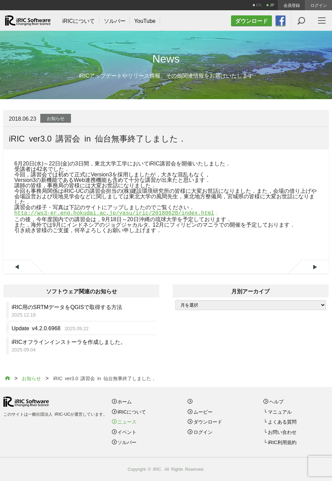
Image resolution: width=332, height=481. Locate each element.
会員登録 (292, 5)
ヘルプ (276, 401)
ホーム (124, 401)
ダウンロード (207, 421)
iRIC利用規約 (282, 442)
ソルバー (126, 442)
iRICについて (131, 411)
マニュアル (280, 411)
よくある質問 (282, 421)
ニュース (126, 421)
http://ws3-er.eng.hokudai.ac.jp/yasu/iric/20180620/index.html (114, 213)
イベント (126, 431)
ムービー (203, 411)
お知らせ (55, 118)
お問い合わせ (282, 431)
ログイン (319, 5)
